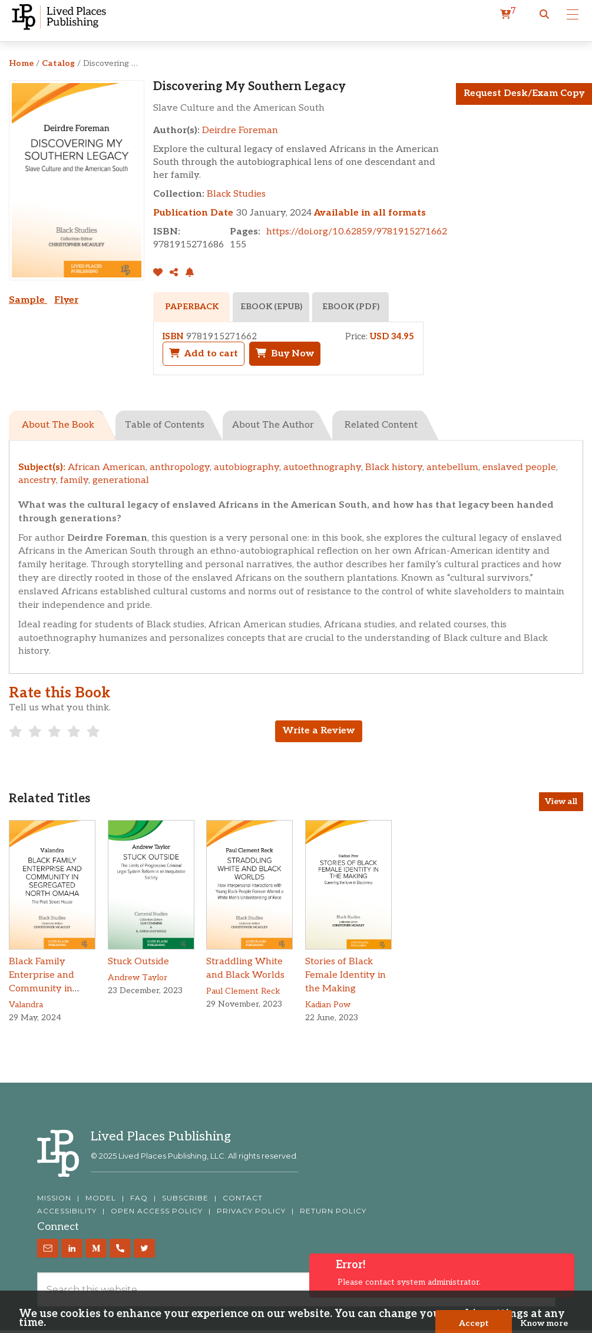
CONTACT (243, 1198)
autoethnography (322, 467)
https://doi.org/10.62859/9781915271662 (356, 231)
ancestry (37, 480)
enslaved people (519, 467)
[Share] (174, 273)
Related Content (381, 425)
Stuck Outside (138, 961)
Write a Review (319, 730)
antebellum (452, 467)
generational (120, 480)
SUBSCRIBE (185, 1198)
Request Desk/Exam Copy (524, 93)
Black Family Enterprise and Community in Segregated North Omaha (48, 988)
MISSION (54, 1198)
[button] (544, 14)
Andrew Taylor (137, 978)
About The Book (58, 425)
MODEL (100, 1198)
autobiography (246, 467)
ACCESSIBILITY (67, 1211)
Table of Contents (164, 425)
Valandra (26, 1005)
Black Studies (236, 194)
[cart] (508, 14)
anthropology (180, 467)
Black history (393, 467)
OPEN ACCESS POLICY (157, 1211)
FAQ (139, 1198)
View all (561, 801)
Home (21, 63)
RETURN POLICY (333, 1211)
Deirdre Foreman (240, 130)
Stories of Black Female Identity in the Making (345, 975)
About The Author (273, 425)
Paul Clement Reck (243, 991)
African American (106, 467)
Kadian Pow (327, 1005)
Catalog (58, 63)
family (74, 480)
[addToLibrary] (160, 273)
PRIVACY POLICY (251, 1211)
